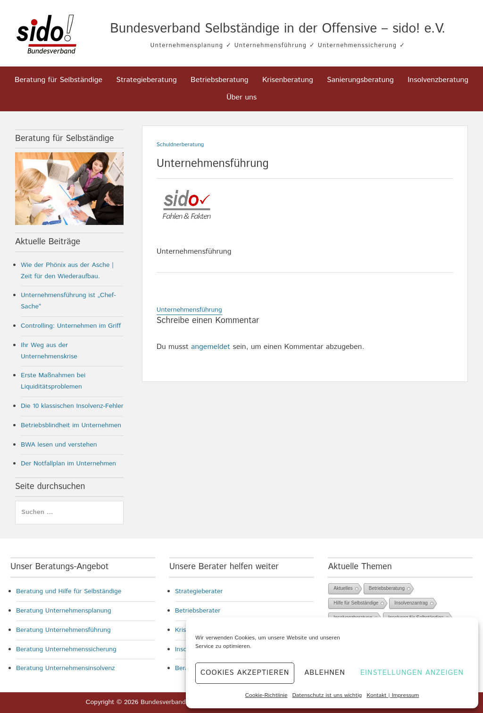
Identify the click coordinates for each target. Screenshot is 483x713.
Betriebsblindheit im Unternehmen (71, 425)
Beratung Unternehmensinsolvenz (65, 668)
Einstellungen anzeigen (412, 673)
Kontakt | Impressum (392, 695)
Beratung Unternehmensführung (63, 630)
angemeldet (210, 346)
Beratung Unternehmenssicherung (66, 649)
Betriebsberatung (220, 80)
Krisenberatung (287, 80)
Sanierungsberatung (360, 80)
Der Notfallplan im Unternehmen (68, 463)
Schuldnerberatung (180, 145)
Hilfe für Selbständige (355, 602)
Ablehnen (324, 673)
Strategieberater (199, 591)
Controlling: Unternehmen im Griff (71, 326)
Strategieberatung (146, 80)
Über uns (241, 97)
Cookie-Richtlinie (266, 695)
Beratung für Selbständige (58, 80)
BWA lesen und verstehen (59, 444)
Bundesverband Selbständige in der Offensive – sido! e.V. (277, 28)
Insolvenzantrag (411, 602)
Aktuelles (343, 588)
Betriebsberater (198, 610)
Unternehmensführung (189, 310)
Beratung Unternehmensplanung (63, 610)
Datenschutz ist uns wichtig (327, 695)
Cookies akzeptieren (244, 673)
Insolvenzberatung (438, 80)
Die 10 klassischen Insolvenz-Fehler (72, 406)
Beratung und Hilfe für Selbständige (68, 591)
